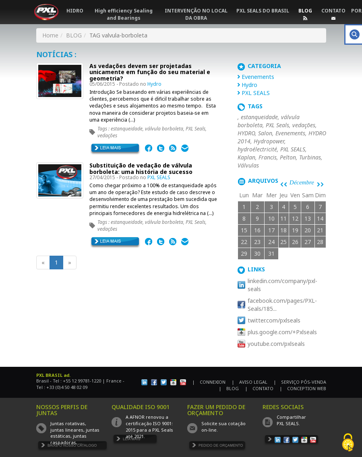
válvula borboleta (164, 128)
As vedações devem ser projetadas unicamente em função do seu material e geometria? (149, 72)
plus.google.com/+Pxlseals (282, 332)
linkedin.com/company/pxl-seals (282, 285)
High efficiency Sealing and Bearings (124, 14)
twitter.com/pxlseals (274, 320)
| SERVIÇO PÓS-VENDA (299, 382)
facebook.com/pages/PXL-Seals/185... (282, 304)
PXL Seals (195, 128)
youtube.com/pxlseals (276, 343)
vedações (107, 135)
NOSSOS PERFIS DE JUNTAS (61, 410)
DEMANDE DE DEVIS (217, 446)
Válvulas (248, 165)
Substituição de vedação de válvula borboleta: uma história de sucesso (140, 168)
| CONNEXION (208, 382)
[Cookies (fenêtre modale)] (348, 443)
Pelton (288, 157)
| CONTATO (259, 388)
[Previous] (43, 262)
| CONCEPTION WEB (302, 388)
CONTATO (333, 10)
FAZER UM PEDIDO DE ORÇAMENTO (216, 410)
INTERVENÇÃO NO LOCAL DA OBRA (196, 14)
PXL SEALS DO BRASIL (262, 10)
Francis (268, 157)
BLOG (305, 10)
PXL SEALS (158, 177)
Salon (265, 133)
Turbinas (310, 157)
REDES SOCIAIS (283, 407)
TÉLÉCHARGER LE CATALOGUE (73, 446)
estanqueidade (127, 128)
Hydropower (269, 141)
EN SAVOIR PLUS (115, 149)
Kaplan (246, 157)
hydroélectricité (257, 149)
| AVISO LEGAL (249, 382)
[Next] (70, 262)
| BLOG (229, 388)
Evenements (258, 77)
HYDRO (246, 133)
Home (50, 35)
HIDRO (74, 10)
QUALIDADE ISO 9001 (141, 407)
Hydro (154, 84)
